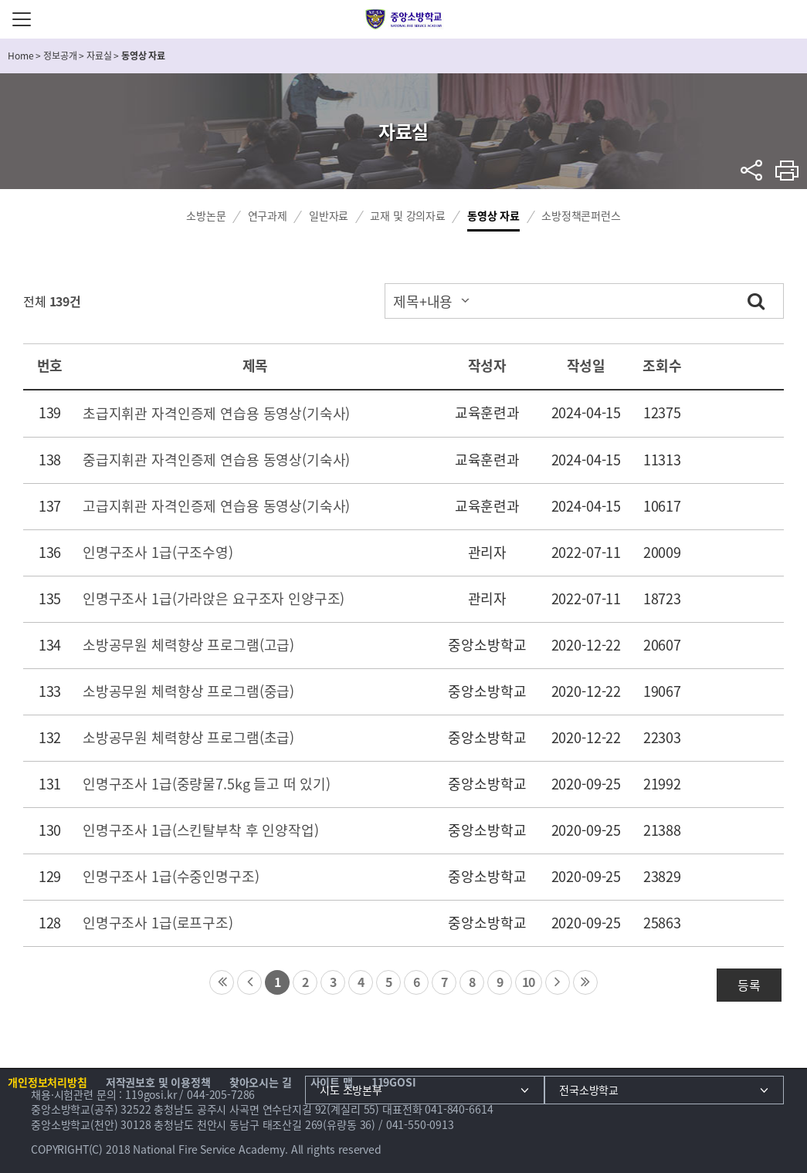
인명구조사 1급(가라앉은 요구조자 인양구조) (213, 598)
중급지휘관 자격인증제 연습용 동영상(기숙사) (216, 459)
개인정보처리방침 (47, 1082)
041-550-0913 (420, 1124)
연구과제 (267, 215)
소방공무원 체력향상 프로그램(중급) (188, 691)
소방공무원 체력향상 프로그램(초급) (188, 737)
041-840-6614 (459, 1109)
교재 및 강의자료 (408, 215)
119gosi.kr (151, 1094)
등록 (749, 984)
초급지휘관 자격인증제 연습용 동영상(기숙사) (216, 413)
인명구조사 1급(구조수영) (158, 552)
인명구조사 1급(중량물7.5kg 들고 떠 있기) (207, 783)
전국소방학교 (589, 1089)
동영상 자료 (493, 215)
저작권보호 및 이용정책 (158, 1082)
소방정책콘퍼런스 (581, 215)
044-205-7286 (221, 1094)
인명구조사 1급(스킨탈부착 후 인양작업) (201, 830)
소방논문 (205, 215)
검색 (756, 300)
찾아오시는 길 (260, 1082)
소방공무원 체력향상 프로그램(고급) (188, 644)
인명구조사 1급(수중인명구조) (171, 876)
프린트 (787, 170)
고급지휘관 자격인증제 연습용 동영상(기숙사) (216, 505)
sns (752, 170)
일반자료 (328, 215)
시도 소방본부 (351, 1089)
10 (529, 981)
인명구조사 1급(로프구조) (158, 922)
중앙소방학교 (403, 19)
